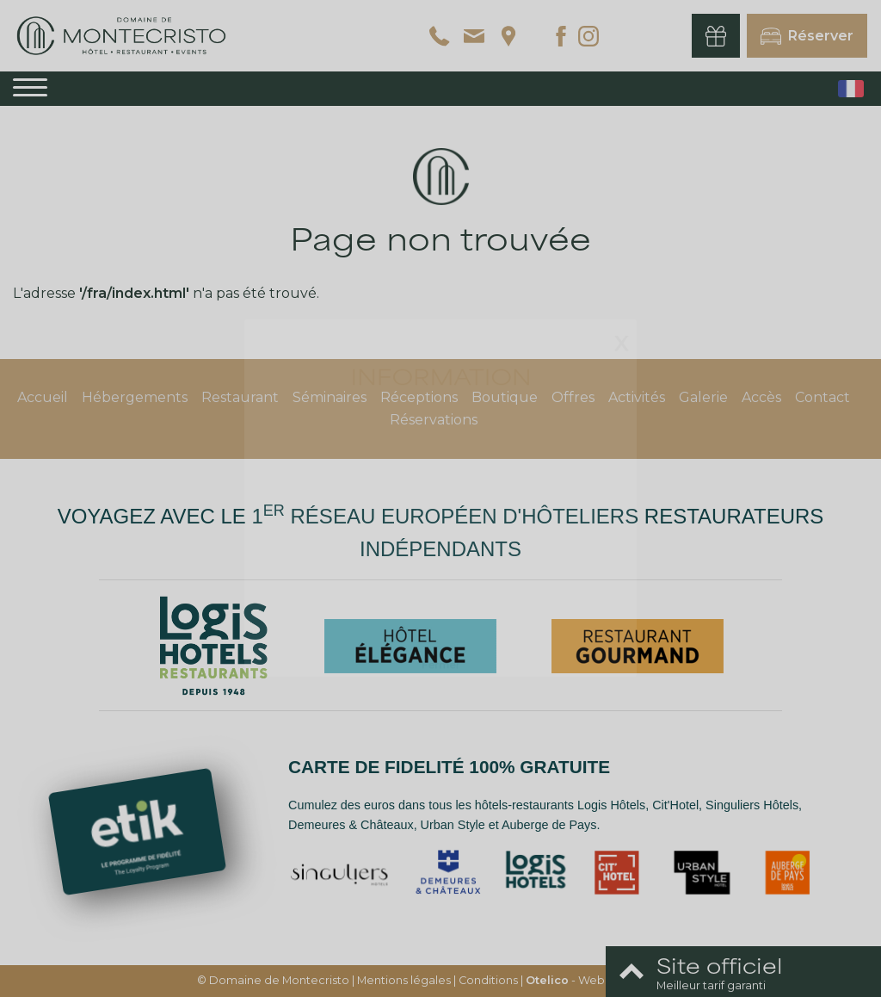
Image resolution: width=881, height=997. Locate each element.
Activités (636, 397)
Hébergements (135, 397)
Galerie (703, 397)
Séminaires (330, 397)
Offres (573, 397)
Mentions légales (404, 980)
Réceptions (419, 397)
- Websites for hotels (605, 980)
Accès (761, 397)
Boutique (504, 397)
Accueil (42, 397)
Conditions (488, 980)
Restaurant (240, 397)
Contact (822, 397)
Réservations (433, 420)
